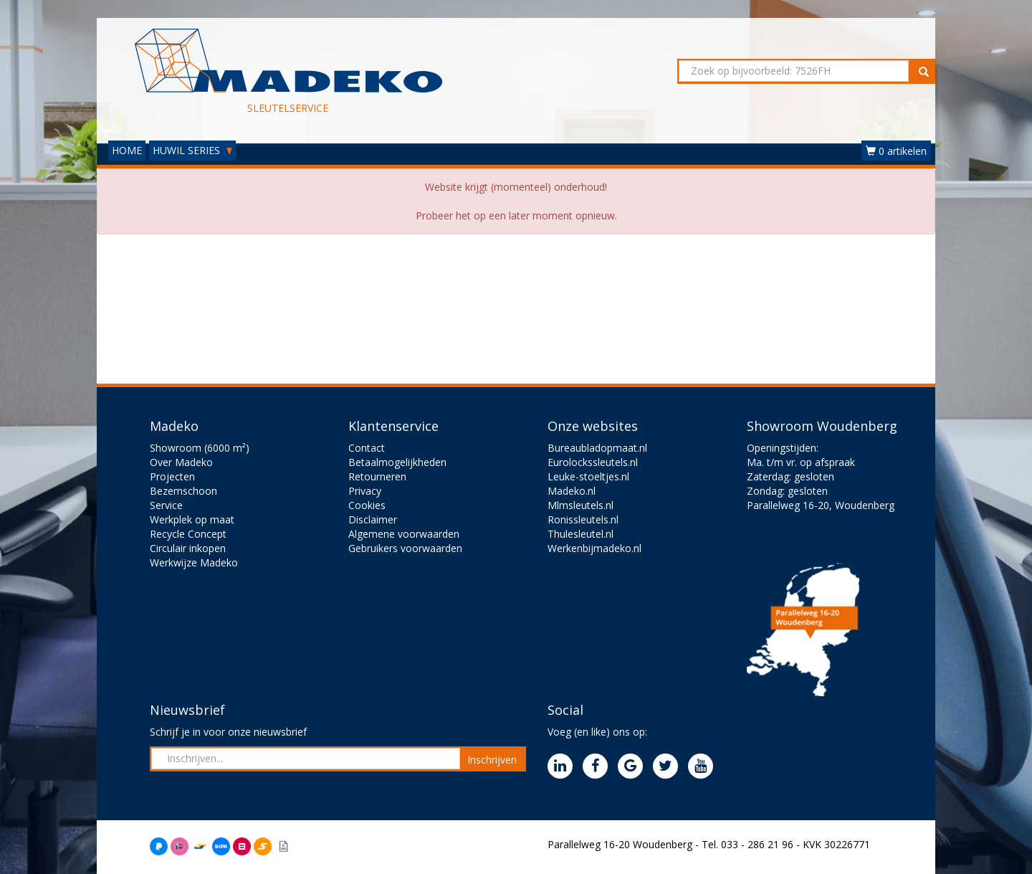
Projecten (172, 476)
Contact (366, 448)
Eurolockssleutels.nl (593, 462)
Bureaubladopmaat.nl (597, 448)
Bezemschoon (183, 491)
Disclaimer (372, 519)
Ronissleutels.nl (583, 519)
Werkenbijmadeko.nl (594, 548)
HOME (127, 150)
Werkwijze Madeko (194, 562)
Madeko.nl (572, 491)
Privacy (364, 491)
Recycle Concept (188, 534)
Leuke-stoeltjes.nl (588, 476)
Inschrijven (492, 759)
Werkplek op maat (192, 519)
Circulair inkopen (188, 548)
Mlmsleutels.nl (580, 505)
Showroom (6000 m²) (199, 448)
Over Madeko (181, 462)
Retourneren (377, 476)
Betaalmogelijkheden (397, 462)
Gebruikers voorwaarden (405, 548)
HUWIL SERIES (192, 150)
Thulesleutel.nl (580, 534)
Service (166, 505)
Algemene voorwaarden (403, 534)
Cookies (367, 505)
